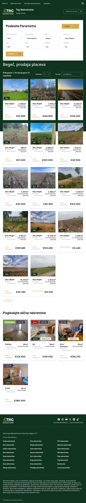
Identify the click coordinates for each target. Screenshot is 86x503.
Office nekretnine (9, 448)
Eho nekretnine (8, 452)
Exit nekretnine (35, 455)
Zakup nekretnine (9, 467)
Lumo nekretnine (63, 467)
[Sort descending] (48, 73)
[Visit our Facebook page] (59, 418)
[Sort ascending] (44, 73)
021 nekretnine (62, 440)
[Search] (81, 11)
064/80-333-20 (20, 13)
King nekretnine (36, 459)
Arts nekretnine (8, 463)
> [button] (11, 300)
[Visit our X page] (70, 418)
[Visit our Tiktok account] (78, 418)
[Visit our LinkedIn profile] (74, 418)
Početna (4, 3)
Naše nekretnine (16, 3)
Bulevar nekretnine (64, 444)
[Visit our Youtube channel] (66, 418)
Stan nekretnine (9, 455)
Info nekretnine (8, 444)
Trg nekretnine (62, 459)
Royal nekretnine (36, 444)
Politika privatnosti (60, 422)
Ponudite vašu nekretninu (32, 3)
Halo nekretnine (36, 448)
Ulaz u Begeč (70, 37)
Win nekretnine (63, 452)
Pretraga (15, 53)
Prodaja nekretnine (37, 467)
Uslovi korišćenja (76, 422)
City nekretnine (36, 440)
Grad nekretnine (9, 440)
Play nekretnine (63, 455)
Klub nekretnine (63, 448)
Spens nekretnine (36, 452)
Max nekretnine (8, 459)
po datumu (67, 73)
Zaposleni (47, 3)
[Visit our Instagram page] (62, 418)
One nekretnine (36, 463)
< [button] (4, 300)
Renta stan (61, 463)
